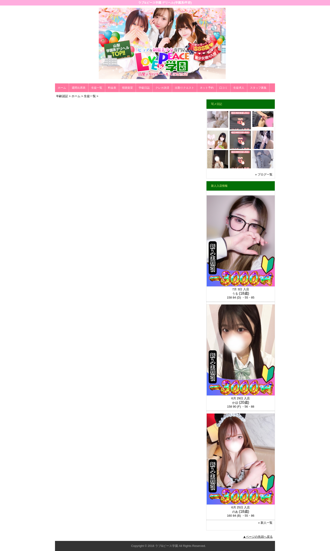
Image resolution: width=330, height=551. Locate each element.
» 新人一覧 (265, 522)
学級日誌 (144, 87)
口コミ (223, 87)
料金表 (112, 87)
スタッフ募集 (258, 87)
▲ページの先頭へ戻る (258, 536)
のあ (235, 511)
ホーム (62, 87)
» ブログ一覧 (263, 174)
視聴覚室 (127, 87)
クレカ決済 (162, 87)
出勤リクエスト (184, 87)
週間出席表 (78, 87)
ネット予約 (207, 87)
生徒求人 (238, 87)
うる (235, 293)
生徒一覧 (96, 87)
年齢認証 (62, 96)
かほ (235, 402)
